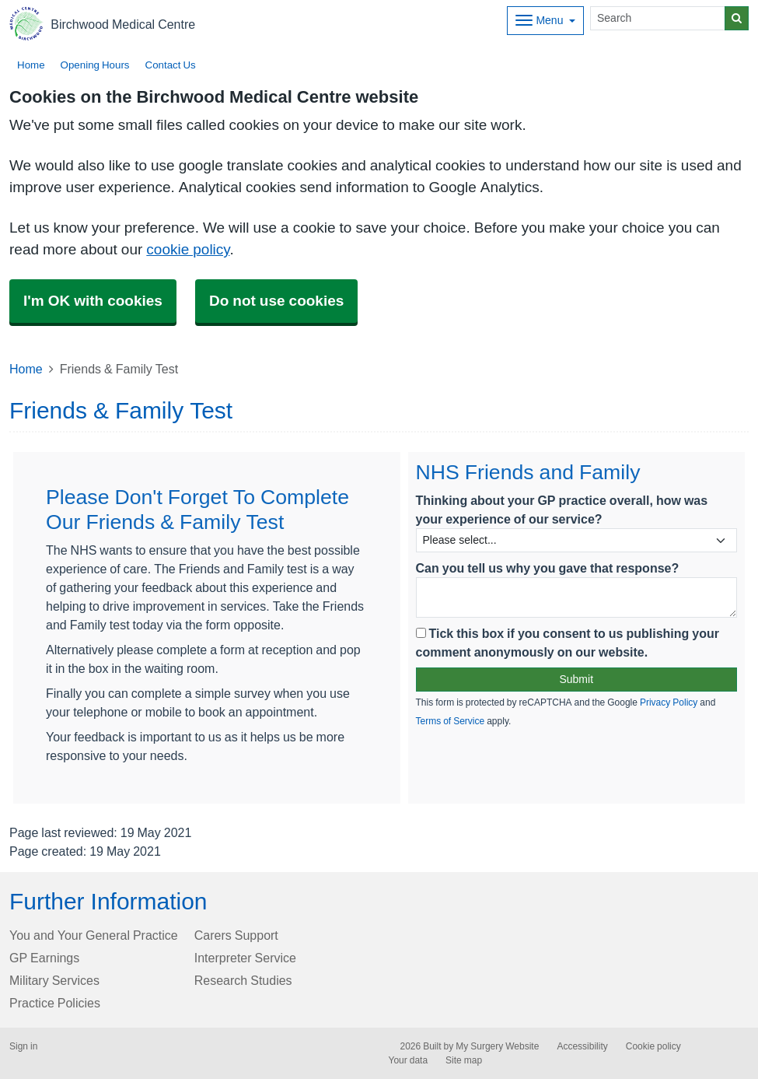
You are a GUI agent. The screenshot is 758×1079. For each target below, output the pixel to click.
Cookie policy (653, 1046)
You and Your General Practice (93, 935)
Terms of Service (450, 721)
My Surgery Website (497, 1046)
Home (31, 65)
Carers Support (236, 935)
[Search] (657, 18)
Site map (463, 1060)
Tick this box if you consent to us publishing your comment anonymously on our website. (568, 642)
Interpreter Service (245, 957)
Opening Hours (95, 65)
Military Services (54, 980)
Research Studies (243, 980)
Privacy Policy (668, 702)
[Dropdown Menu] (545, 20)
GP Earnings (44, 957)
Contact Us (170, 65)
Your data (408, 1060)
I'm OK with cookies (92, 300)
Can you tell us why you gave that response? (547, 568)
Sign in (23, 1046)
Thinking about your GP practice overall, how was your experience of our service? (562, 509)
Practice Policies (54, 1003)
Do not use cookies (276, 300)
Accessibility (582, 1046)
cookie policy (187, 249)
